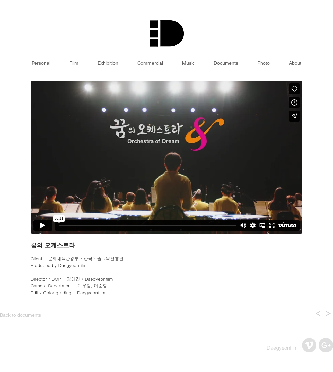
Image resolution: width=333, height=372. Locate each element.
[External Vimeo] (166, 157)
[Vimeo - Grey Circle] (309, 345)
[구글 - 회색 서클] (326, 345)
